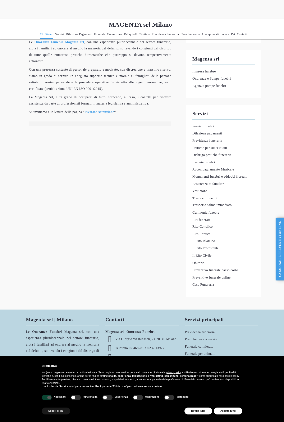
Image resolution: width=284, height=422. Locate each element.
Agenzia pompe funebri (209, 86)
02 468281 (136, 348)
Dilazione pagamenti (79, 34)
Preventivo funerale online (211, 277)
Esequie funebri (203, 162)
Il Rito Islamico (203, 241)
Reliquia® (130, 34)
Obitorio (198, 263)
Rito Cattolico (202, 226)
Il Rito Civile (201, 255)
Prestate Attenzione (99, 112)
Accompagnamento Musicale (213, 169)
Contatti (242, 34)
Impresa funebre (204, 71)
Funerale (99, 34)
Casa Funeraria (190, 34)
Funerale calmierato (199, 346)
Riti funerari (201, 220)
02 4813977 (155, 348)
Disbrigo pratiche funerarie (212, 155)
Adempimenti (210, 34)
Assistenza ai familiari (208, 184)
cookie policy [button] (232, 375)
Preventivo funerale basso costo (215, 270)
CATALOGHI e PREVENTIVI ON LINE (279, 249)
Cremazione (114, 34)
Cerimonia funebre (205, 212)
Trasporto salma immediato (212, 205)
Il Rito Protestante (205, 248)
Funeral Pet (228, 34)
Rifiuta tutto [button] (198, 410)
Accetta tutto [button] (228, 410)
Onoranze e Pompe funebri (211, 78)
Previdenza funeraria (165, 34)
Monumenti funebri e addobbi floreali (219, 176)
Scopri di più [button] (56, 410)
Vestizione (199, 191)
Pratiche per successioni (209, 148)
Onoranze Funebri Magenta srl (59, 42)
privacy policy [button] (173, 372)
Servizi (59, 34)
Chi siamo (46, 34)
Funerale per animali (200, 353)
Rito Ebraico (201, 234)
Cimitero (144, 34)
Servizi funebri (203, 126)
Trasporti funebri (204, 198)
